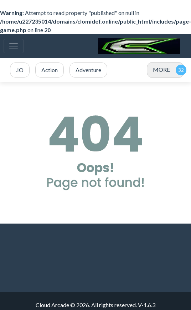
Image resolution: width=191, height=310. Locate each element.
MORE (161, 69)
